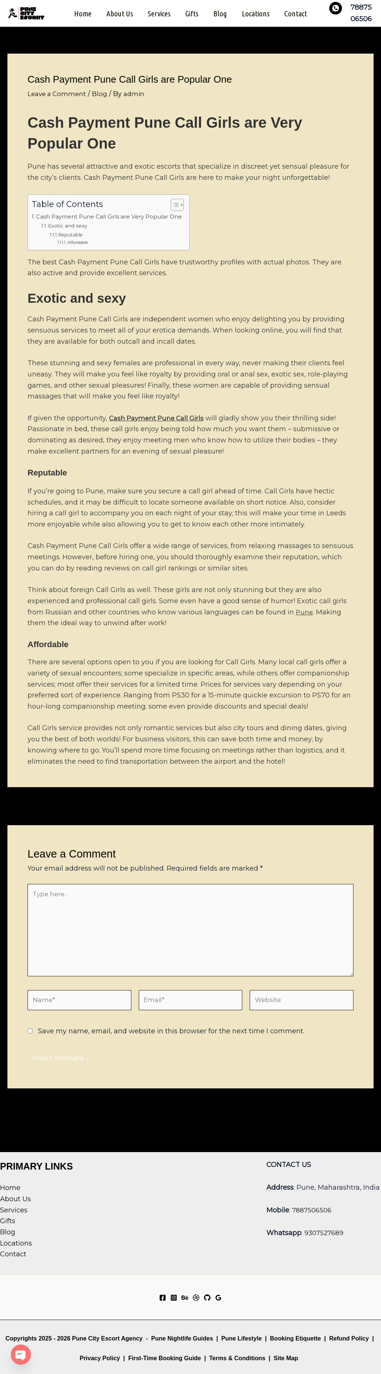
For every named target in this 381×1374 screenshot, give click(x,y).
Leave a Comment (58, 102)
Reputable (72, 242)
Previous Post (35, 813)
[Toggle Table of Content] (187, 212)
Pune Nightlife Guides (182, 1338)
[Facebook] (162, 1297)
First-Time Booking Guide (164, 1358)
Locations (257, 17)
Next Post (352, 813)
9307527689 (324, 1233)
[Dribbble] (196, 1297)
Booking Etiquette (295, 1338)
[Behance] (185, 1297)
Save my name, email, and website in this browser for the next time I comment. (171, 1047)
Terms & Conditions (236, 1358)
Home (80, 17)
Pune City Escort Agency (107, 1338)
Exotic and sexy (70, 233)
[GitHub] (207, 1297)
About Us (118, 17)
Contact (297, 17)
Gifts (191, 17)
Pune (305, 620)
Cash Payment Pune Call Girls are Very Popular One (115, 224)
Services (158, 17)
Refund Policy (349, 1338)
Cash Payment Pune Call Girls (159, 426)
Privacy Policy (100, 1358)
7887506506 (312, 1210)
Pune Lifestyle (241, 1338)
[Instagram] (173, 1297)
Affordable (79, 250)
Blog (221, 17)
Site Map (285, 1358)
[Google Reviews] (218, 1297)
